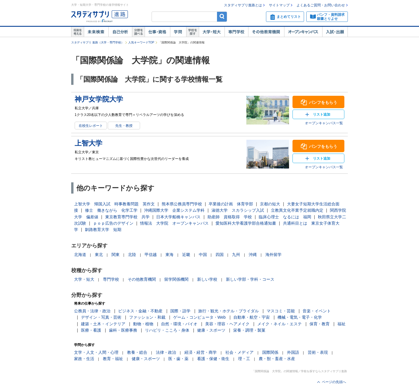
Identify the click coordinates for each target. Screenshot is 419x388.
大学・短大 (211, 32)
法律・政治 (166, 352)
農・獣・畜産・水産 (277, 358)
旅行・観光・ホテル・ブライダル (228, 311)
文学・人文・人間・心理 (96, 352)
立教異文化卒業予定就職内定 (297, 210)
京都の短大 (270, 204)
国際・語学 (180, 311)
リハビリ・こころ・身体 (167, 330)
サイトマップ (279, 5)
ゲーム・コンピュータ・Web (199, 317)
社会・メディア (239, 352)
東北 (99, 254)
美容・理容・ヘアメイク (227, 324)
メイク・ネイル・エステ (279, 324)
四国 (220, 254)
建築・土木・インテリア (103, 324)
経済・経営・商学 (200, 352)
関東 (116, 254)
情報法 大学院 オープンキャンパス (174, 223)
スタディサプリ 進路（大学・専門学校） (97, 42)
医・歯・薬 (178, 358)
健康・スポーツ (211, 330)
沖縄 (253, 254)
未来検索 (96, 32)
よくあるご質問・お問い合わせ (321, 5)
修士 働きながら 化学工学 (111, 210)
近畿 (186, 254)
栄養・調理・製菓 (249, 330)
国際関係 (270, 352)
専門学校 (236, 32)
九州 (236, 254)
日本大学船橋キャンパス (178, 217)
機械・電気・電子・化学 (300, 317)
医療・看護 (91, 330)
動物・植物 (143, 324)
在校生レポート (91, 126)
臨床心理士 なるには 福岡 (285, 217)
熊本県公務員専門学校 (182, 204)
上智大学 (88, 143)
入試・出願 (335, 32)
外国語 (293, 352)
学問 (178, 32)
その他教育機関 (266, 32)
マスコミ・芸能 (281, 311)
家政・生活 (84, 358)
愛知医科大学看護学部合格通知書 (246, 223)
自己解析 (120, 32)
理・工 (244, 358)
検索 (222, 17)
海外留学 (273, 254)
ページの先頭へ (334, 382)
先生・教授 (124, 126)
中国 (203, 254)
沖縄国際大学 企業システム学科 (174, 210)
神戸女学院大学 (99, 99)
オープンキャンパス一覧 (324, 123)
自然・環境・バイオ (179, 324)
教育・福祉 (113, 358)
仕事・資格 (157, 32)
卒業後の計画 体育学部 (231, 204)
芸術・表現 (318, 352)
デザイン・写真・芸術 (101, 317)
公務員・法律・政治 (92, 311)
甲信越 (151, 254)
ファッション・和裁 (147, 317)
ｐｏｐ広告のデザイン (113, 223)
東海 (169, 254)
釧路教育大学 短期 (103, 229)
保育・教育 (319, 324)
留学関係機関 (176, 279)
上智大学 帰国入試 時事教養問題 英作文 (114, 204)
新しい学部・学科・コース (250, 279)
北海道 (80, 254)
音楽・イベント (317, 311)
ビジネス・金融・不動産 (140, 311)
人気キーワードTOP (141, 42)
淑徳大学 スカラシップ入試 (238, 210)
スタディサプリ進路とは (243, 5)
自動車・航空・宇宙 (251, 317)
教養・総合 (137, 352)
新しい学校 (207, 279)
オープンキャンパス (303, 32)
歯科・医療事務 (123, 330)
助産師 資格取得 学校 (229, 217)
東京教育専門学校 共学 (127, 217)
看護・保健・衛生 (213, 358)
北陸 (132, 254)
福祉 (341, 324)
